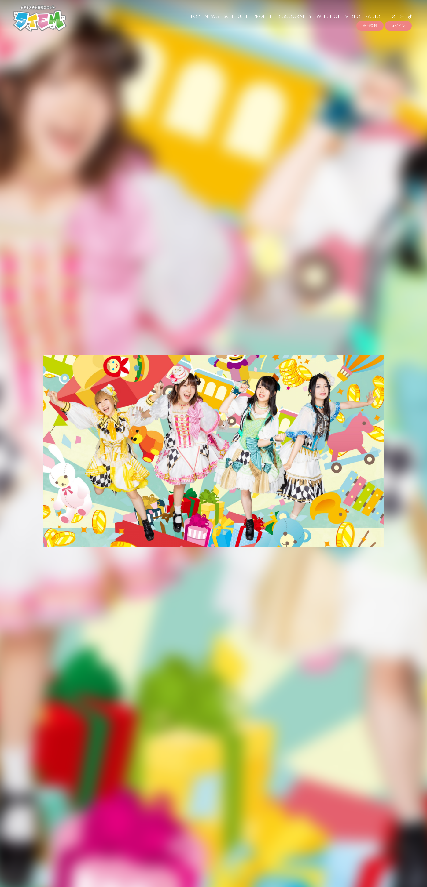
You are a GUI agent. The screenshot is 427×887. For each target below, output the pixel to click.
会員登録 (370, 28)
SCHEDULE (235, 18)
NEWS (211, 18)
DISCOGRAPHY (293, 18)
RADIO (372, 18)
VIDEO (351, 18)
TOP (194, 18)
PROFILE (262, 18)
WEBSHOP (327, 18)
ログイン (398, 28)
